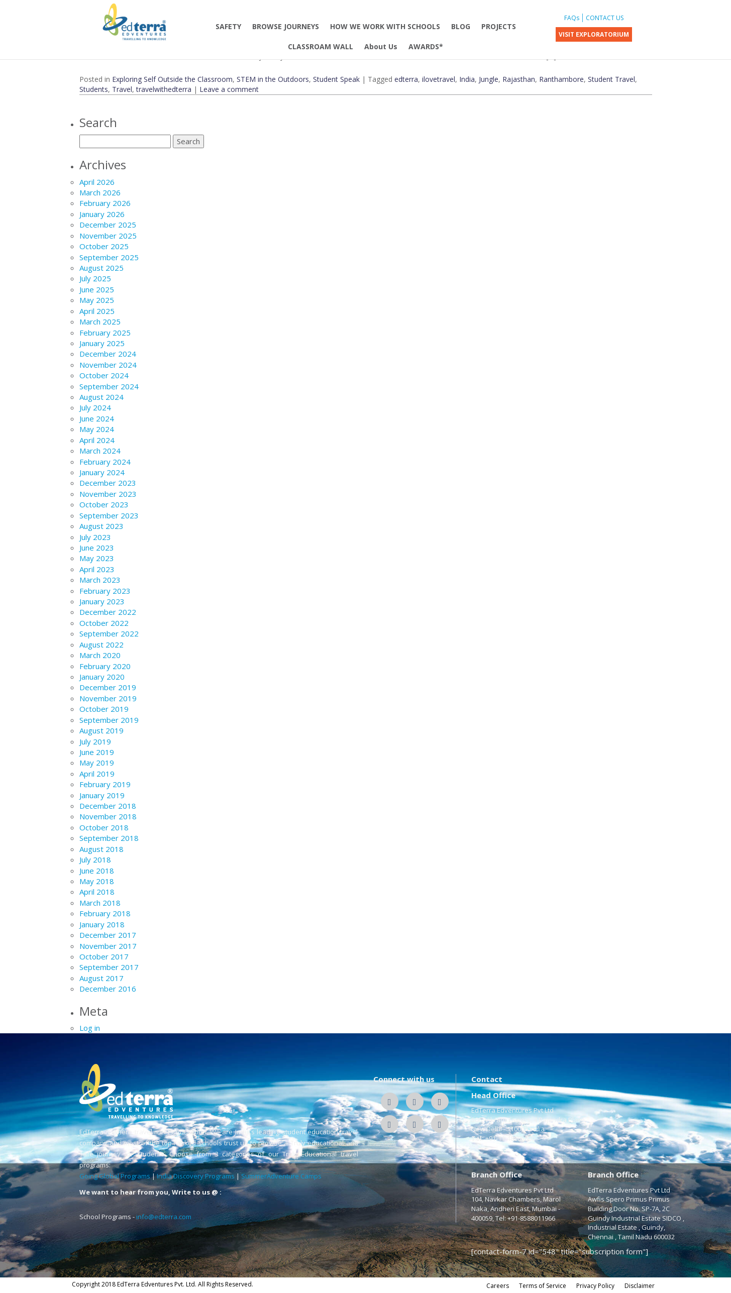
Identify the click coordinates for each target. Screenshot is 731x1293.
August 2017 (101, 978)
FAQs (571, 18)
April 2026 (97, 182)
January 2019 (102, 795)
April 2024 (97, 440)
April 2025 (97, 311)
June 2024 (96, 418)
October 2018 (104, 827)
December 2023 (107, 483)
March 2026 (100, 192)
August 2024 (101, 397)
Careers (497, 1285)
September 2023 (109, 515)
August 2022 (101, 644)
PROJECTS (498, 26)
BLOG (460, 26)
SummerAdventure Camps (281, 1175)
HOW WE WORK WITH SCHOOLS (385, 26)
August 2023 (101, 526)
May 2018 (96, 881)
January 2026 (102, 214)
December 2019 (107, 687)
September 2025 (109, 257)
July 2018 (95, 859)
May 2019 (96, 763)
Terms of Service (542, 1285)
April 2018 (97, 892)
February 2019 (105, 784)
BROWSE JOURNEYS (285, 26)
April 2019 (97, 774)
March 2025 (100, 321)
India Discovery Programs (196, 1175)
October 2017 (104, 956)
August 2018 (101, 849)
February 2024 (105, 462)
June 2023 (96, 548)
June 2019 (96, 752)
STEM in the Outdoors (273, 79)
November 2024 (108, 365)
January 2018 (102, 924)
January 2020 (102, 677)
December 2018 (107, 806)
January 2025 (102, 343)
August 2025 (101, 268)
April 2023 (97, 569)
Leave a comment (229, 89)
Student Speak (336, 79)
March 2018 (100, 903)
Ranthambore (561, 79)
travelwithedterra (163, 89)
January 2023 (102, 601)
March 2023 (100, 580)
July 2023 (95, 537)
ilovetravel (438, 79)
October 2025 (104, 246)
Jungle (488, 79)
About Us (380, 46)
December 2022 (107, 612)
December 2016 (107, 989)
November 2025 (108, 236)
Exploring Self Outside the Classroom (172, 79)
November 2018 (108, 816)
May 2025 (96, 300)
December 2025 (107, 225)
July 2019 (95, 741)
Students (93, 89)
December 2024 (107, 354)
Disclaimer (639, 1285)
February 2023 (105, 591)
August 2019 (101, 730)
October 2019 (104, 709)
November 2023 (108, 494)
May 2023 (96, 558)
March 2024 (100, 451)
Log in (89, 1028)
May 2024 (96, 429)
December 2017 (107, 935)
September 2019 (109, 720)
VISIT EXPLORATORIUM (594, 34)
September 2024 (109, 386)
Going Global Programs (114, 1175)
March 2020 (100, 655)
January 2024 (102, 472)
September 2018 (109, 838)
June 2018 (96, 871)
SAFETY (228, 26)
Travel (122, 89)
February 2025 (105, 333)
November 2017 (108, 946)
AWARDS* (425, 46)
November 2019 (108, 698)
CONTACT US (604, 18)
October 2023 (104, 504)
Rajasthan (518, 79)
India (467, 79)
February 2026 (105, 203)
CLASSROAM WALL (320, 46)
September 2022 (109, 633)
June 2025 (96, 289)
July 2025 (95, 278)
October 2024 (104, 375)
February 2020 (105, 666)
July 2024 (95, 407)
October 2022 (104, 623)
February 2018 (105, 913)
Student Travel (611, 79)
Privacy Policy (595, 1285)
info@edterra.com (163, 1216)
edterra (406, 79)
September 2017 (109, 967)
